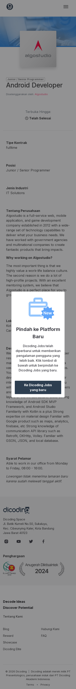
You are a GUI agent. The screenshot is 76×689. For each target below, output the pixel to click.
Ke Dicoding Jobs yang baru (38, 387)
